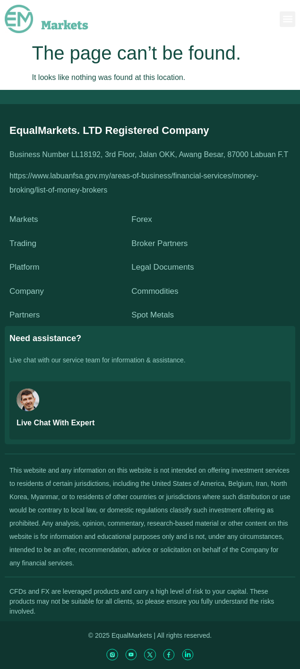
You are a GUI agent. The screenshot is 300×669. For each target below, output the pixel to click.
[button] (287, 19)
